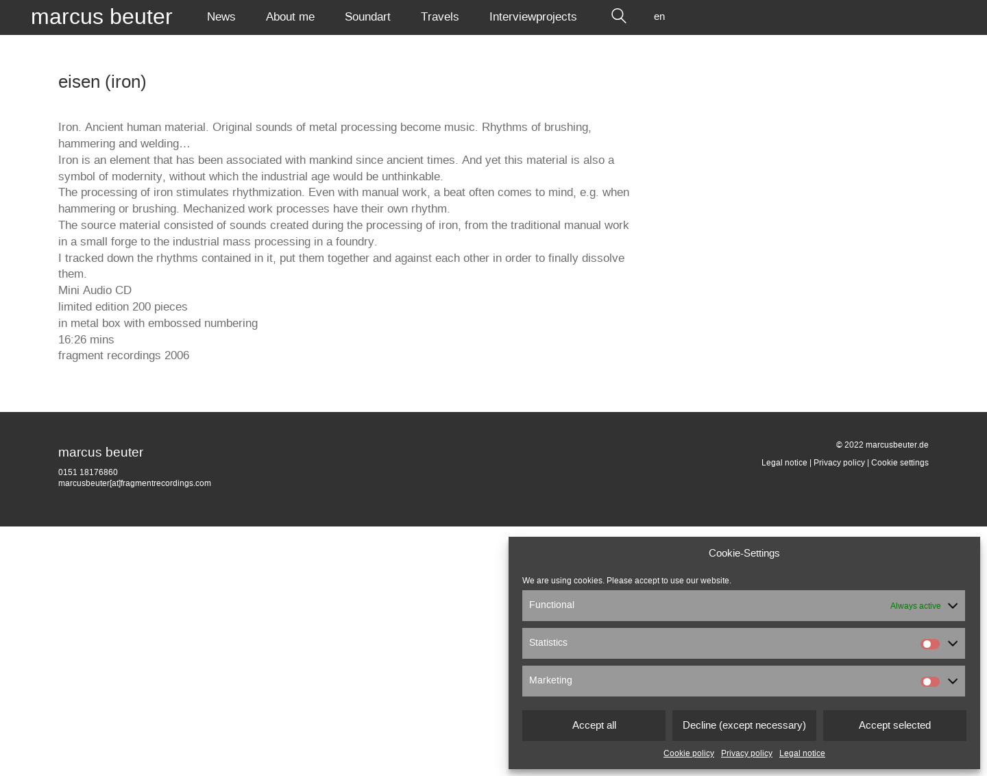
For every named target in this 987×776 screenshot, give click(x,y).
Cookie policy (688, 753)
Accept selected (895, 725)
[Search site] (618, 17)
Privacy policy (746, 753)
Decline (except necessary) (744, 725)
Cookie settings (900, 463)
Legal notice (802, 753)
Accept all (594, 725)
